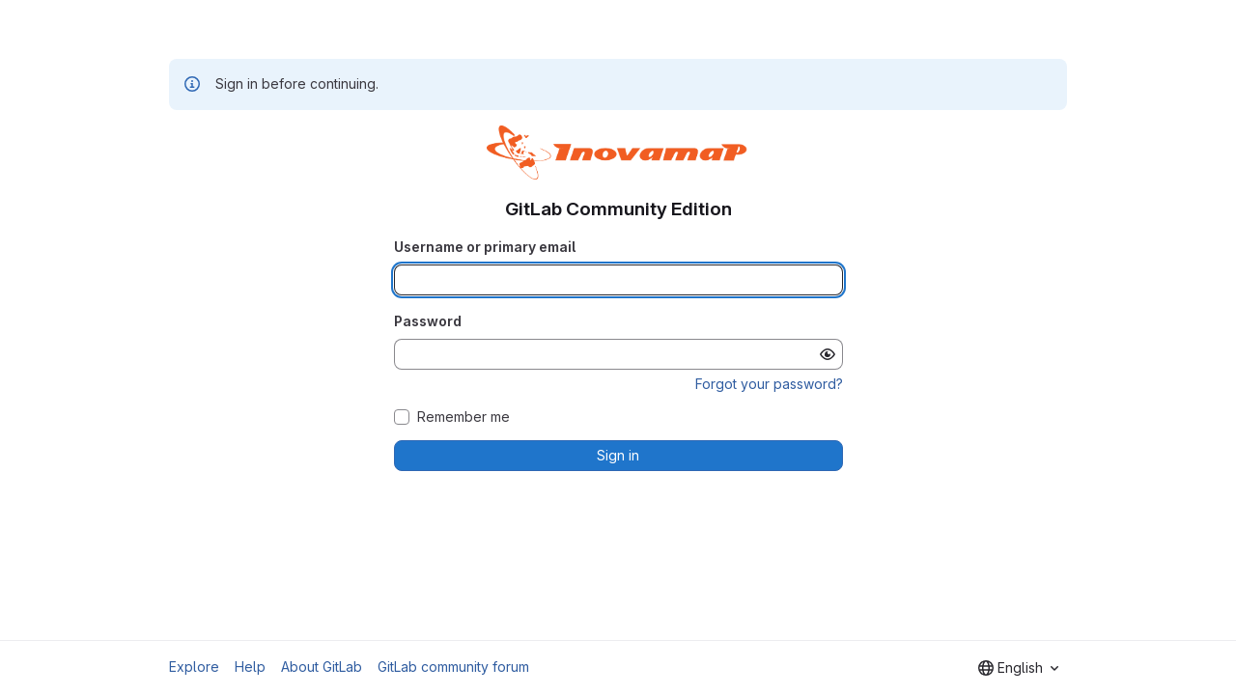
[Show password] (827, 354)
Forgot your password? (769, 383)
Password (428, 321)
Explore (194, 666)
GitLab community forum (453, 666)
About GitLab (321, 666)
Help (250, 666)
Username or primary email (485, 246)
